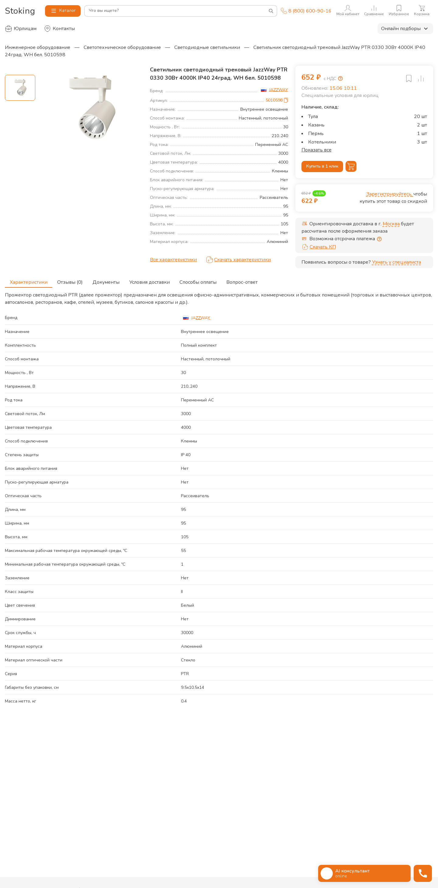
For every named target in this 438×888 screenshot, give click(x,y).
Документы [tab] (106, 280)
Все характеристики (173, 259)
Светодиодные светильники (207, 47)
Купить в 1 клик (322, 166)
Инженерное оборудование (37, 47)
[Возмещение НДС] (340, 78)
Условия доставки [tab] (149, 280)
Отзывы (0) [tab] (70, 280)
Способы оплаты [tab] (198, 280)
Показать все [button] (316, 150)
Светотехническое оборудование (122, 47)
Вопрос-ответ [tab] (241, 280)
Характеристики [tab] (28, 280)
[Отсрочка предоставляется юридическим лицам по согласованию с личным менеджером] (379, 239)
